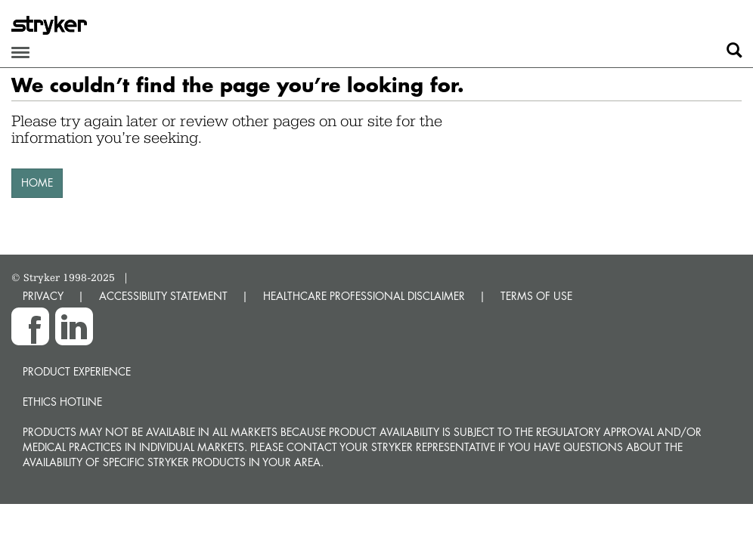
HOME (37, 182)
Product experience (77, 371)
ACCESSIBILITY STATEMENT (163, 296)
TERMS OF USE (536, 296)
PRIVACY (43, 296)
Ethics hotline (62, 401)
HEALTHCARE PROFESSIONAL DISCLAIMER (364, 296)
